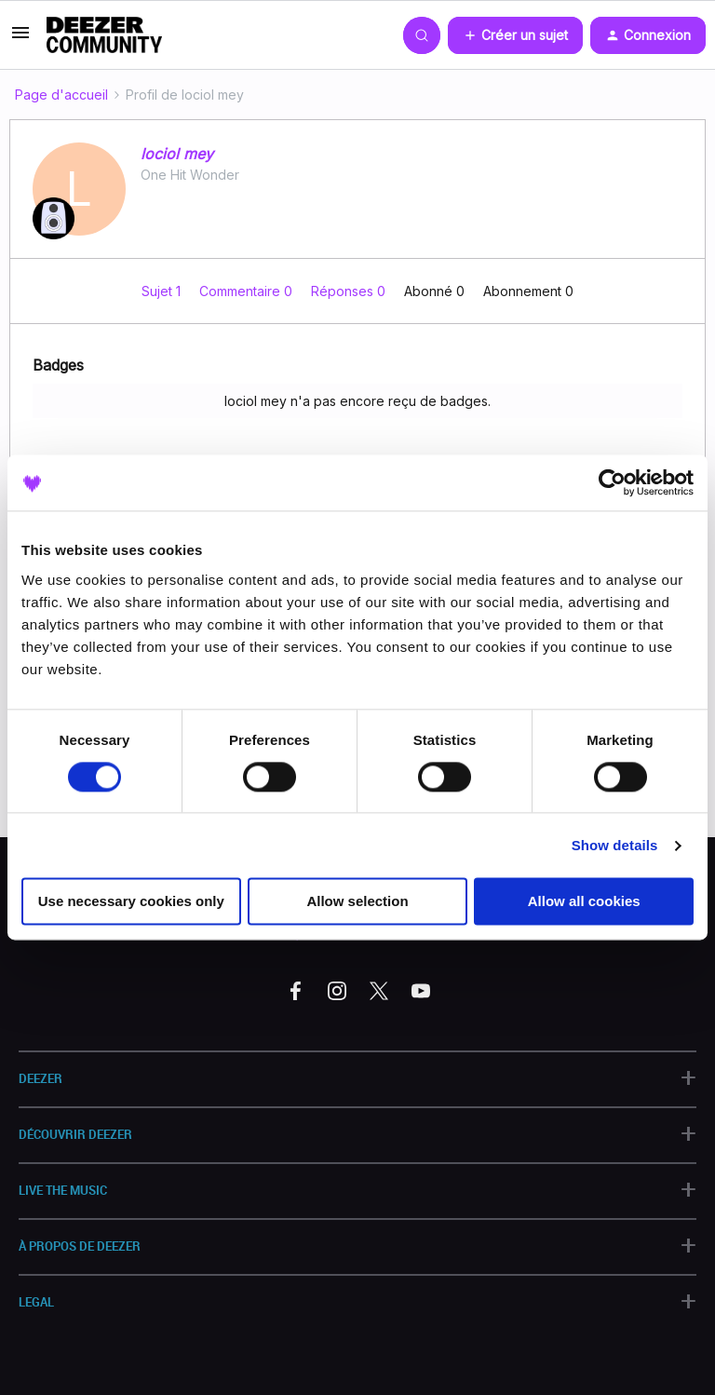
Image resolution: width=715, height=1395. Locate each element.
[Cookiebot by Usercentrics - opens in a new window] (612, 482)
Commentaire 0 (247, 291)
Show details (615, 845)
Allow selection (357, 902)
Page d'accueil (61, 94)
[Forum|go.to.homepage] (104, 35)
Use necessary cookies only (131, 902)
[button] (20, 39)
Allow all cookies (584, 902)
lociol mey (177, 153)
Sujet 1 (163, 291)
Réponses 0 (350, 291)
